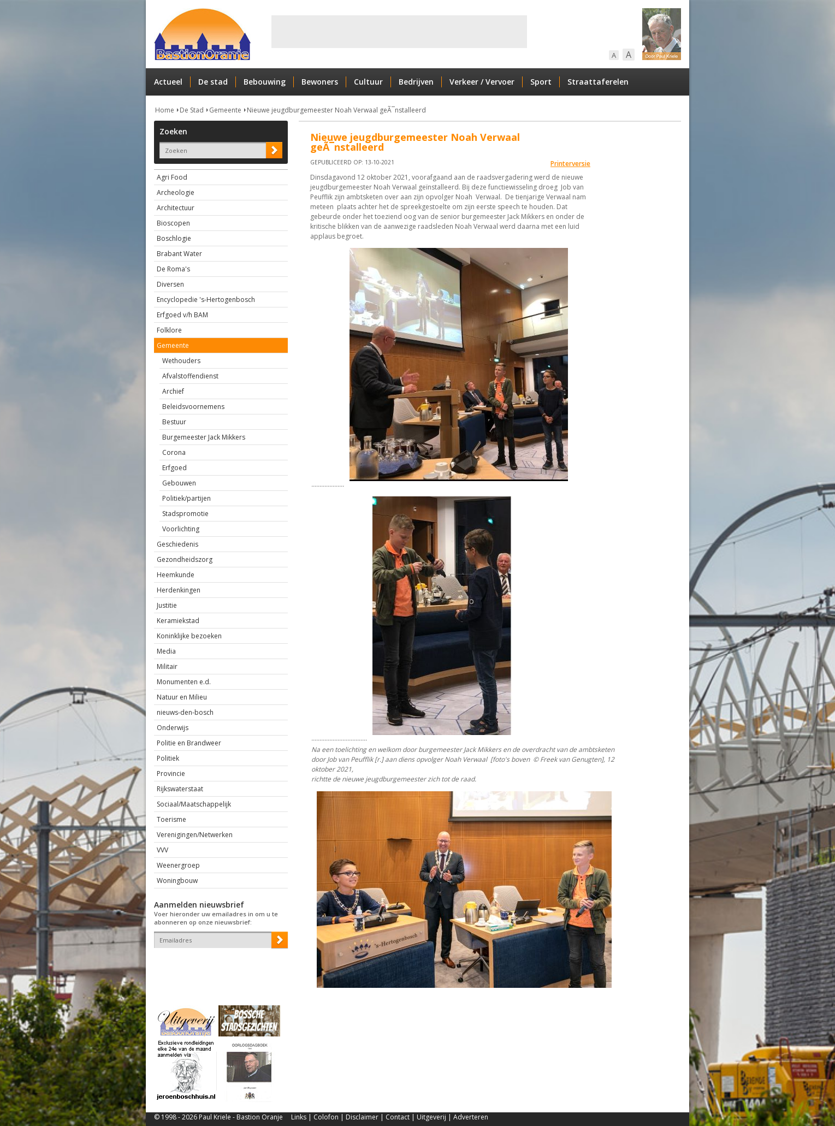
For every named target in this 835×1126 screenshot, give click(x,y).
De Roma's (173, 269)
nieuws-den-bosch (185, 712)
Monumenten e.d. (184, 681)
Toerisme (171, 819)
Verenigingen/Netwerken (195, 834)
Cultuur (368, 81)
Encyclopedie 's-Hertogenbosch (206, 299)
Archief (173, 391)
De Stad (192, 110)
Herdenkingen (178, 590)
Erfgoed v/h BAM (182, 314)
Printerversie (570, 163)
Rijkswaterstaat (180, 788)
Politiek (168, 758)
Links (298, 1117)
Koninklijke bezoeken (189, 636)
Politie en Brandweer (189, 743)
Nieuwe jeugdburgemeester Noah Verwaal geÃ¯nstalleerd (336, 110)
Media (166, 651)
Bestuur (174, 421)
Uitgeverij (431, 1117)
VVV (162, 850)
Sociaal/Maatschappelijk (194, 804)
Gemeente (225, 110)
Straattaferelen (598, 81)
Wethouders (181, 360)
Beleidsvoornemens (193, 406)
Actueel (168, 81)
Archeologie (175, 192)
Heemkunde (175, 574)
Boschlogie (174, 238)
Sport (541, 81)
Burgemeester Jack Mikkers (203, 437)
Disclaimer (362, 1117)
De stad (213, 81)
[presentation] (218, 967)
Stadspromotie (185, 513)
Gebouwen (179, 483)
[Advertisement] (399, 31)
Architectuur (175, 207)
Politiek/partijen (186, 498)
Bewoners (319, 81)
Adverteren (470, 1117)
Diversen (170, 284)
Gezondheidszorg (184, 559)
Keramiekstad (178, 620)
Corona (174, 452)
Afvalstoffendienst (190, 376)
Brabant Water (179, 253)
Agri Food (172, 177)
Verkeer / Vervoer (481, 81)
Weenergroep (178, 865)
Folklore (169, 330)
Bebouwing (265, 81)
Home (164, 110)
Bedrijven (416, 81)
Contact (398, 1117)
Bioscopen (173, 223)
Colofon (326, 1117)
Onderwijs (172, 727)
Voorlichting (180, 529)
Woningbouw (177, 880)
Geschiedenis (177, 544)
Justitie (167, 605)
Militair (167, 666)
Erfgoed (174, 467)
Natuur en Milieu (182, 697)
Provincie (171, 773)
